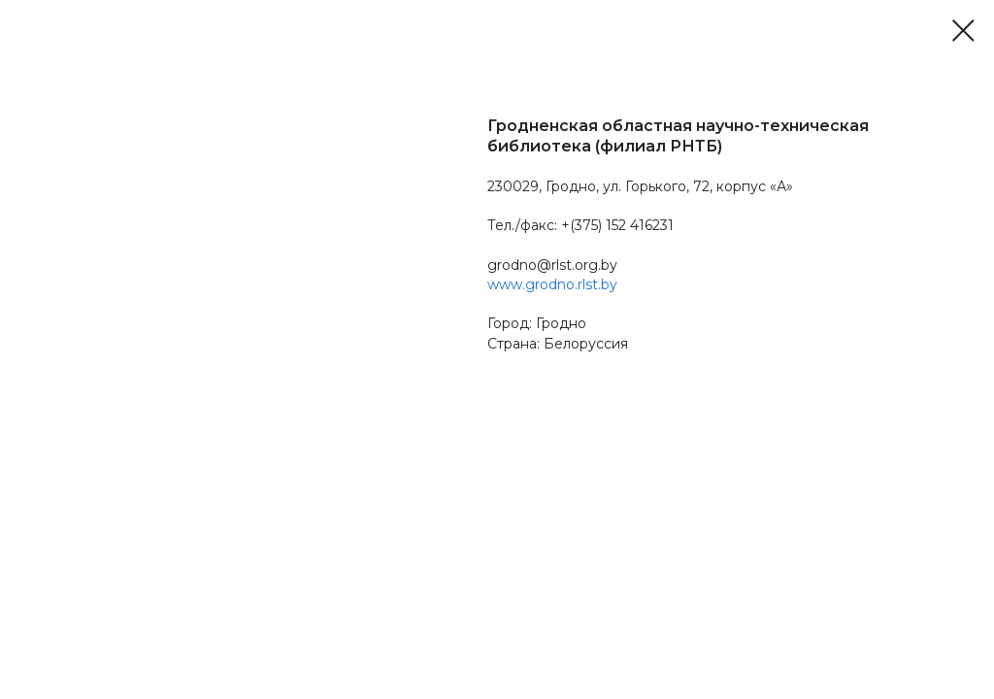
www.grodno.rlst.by (552, 284)
